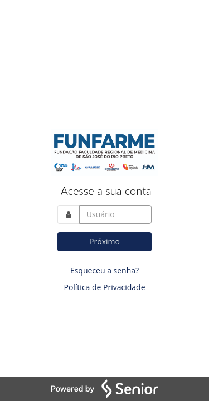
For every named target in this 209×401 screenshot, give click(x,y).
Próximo (104, 241)
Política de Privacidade (104, 287)
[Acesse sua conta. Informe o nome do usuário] (115, 214)
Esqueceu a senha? (104, 270)
